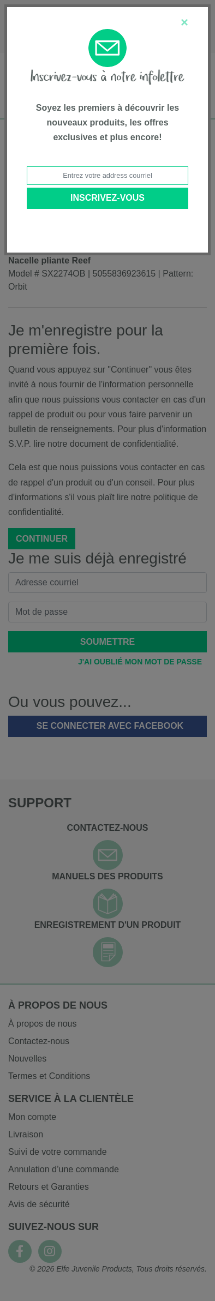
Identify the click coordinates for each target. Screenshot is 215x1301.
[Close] (184, 22)
